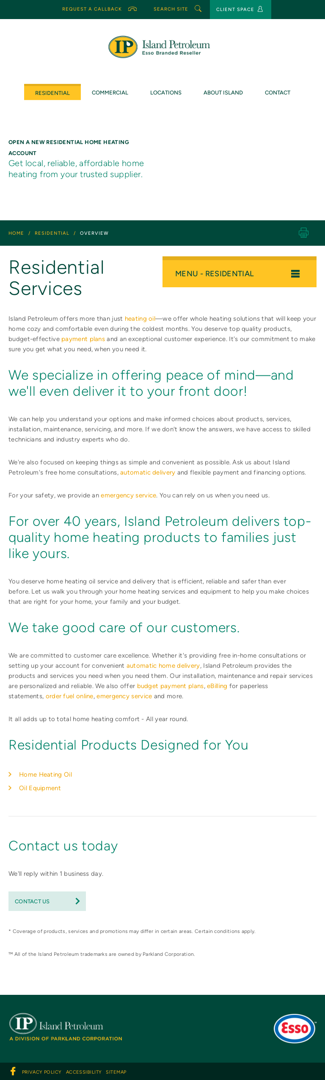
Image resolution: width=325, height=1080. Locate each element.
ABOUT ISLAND (223, 92)
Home (16, 233)
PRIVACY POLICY (42, 1072)
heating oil (140, 318)
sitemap (116, 1072)
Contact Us (32, 901)
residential (52, 233)
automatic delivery (147, 472)
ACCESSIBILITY (84, 1072)
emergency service (128, 495)
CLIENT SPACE (239, 9)
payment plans (83, 339)
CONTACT (277, 92)
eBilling (217, 686)
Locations (166, 92)
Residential (52, 93)
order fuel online (70, 696)
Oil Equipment (40, 788)
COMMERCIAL (110, 92)
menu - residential (237, 273)
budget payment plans (170, 686)
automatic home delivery (163, 665)
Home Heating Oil (45, 774)
